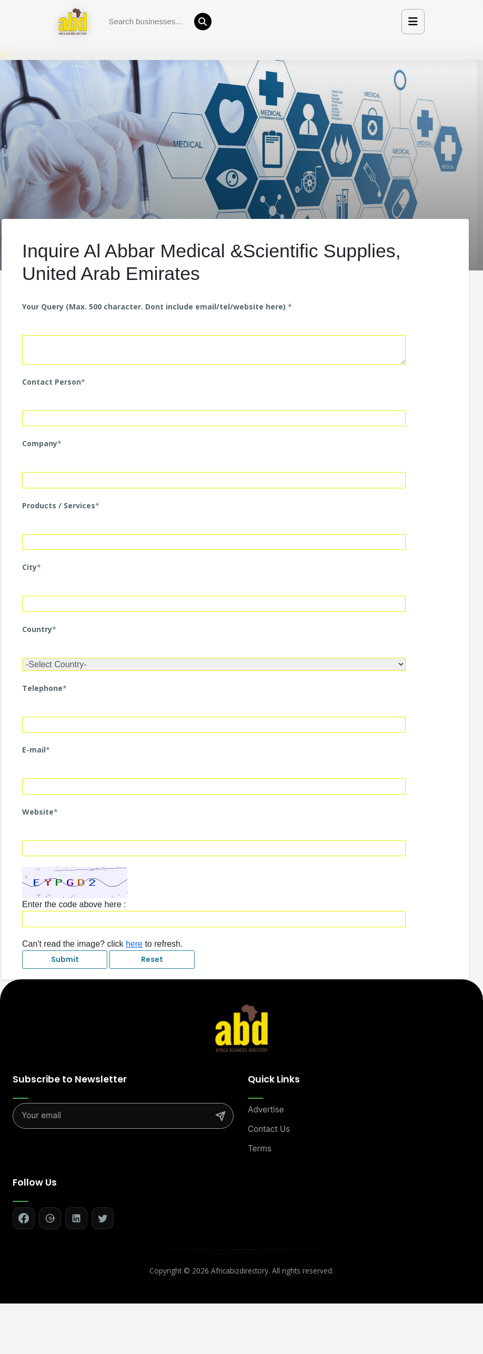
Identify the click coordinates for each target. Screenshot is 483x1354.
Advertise (266, 1110)
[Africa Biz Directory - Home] (241, 1027)
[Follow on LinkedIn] (76, 1218)
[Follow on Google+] (50, 1218)
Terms (259, 1149)
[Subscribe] (220, 1116)
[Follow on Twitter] (103, 1218)
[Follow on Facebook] (24, 1218)
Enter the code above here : (74, 904)
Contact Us (269, 1129)
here (134, 943)
